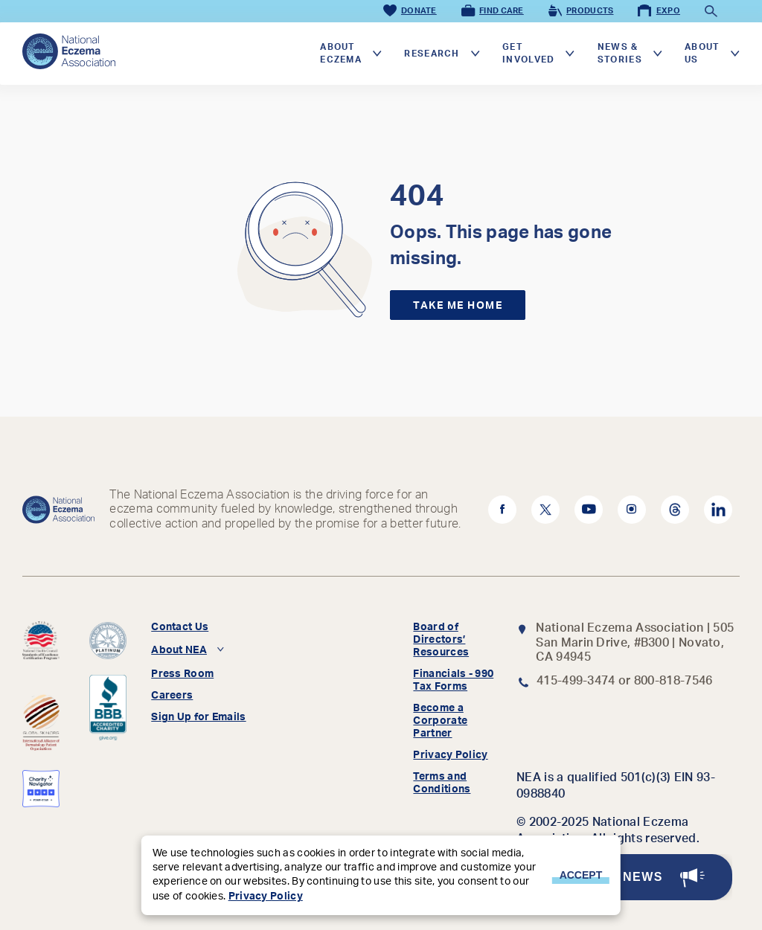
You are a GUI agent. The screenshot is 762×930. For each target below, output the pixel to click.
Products (580, 10)
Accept (581, 875)
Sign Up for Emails (198, 717)
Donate (409, 10)
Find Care (491, 10)
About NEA (179, 650)
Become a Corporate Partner (440, 721)
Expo (657, 10)
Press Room (182, 674)
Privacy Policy (450, 755)
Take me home (457, 306)
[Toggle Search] (709, 11)
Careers (172, 695)
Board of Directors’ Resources (441, 640)
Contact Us (179, 627)
